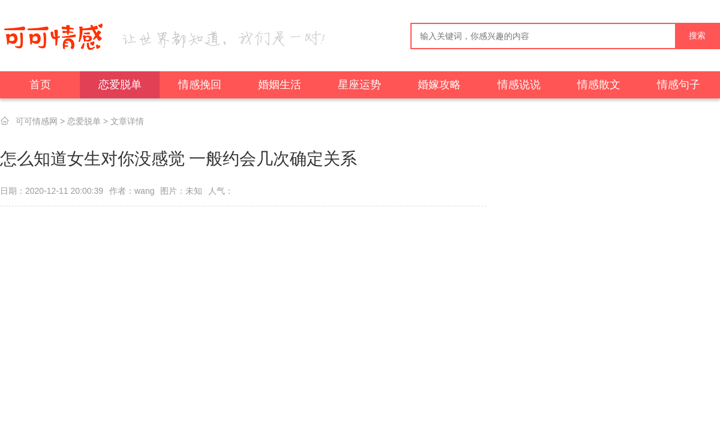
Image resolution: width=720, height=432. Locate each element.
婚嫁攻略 (439, 85)
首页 (40, 85)
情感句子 (678, 85)
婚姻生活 (279, 85)
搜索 (697, 35)
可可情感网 (37, 121)
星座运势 (359, 85)
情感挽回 (199, 85)
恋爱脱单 (120, 85)
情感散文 (598, 85)
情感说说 (519, 85)
